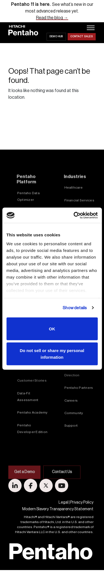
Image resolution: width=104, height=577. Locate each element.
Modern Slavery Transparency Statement (57, 509)
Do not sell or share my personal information (52, 353)
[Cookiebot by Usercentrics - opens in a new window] (74, 215)
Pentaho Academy (32, 430)
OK (52, 328)
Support (71, 443)
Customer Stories (32, 397)
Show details (75, 308)
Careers (71, 417)
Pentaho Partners (78, 405)
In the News (73, 373)
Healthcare (73, 205)
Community (73, 430)
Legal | (64, 502)
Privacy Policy (81, 502)
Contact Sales (81, 36)
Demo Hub (56, 36)
